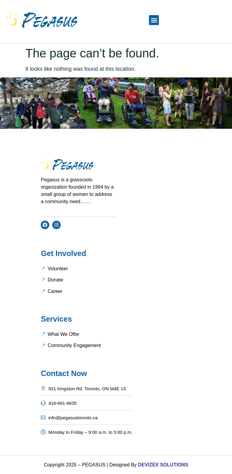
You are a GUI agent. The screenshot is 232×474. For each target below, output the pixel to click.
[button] (154, 20)
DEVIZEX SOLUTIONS (162, 464)
